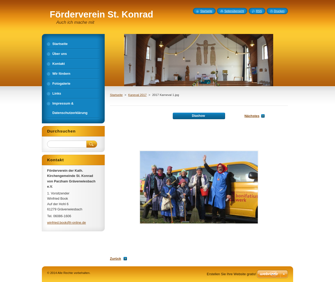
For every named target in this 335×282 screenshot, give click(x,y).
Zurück (115, 259)
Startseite (116, 94)
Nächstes (251, 116)
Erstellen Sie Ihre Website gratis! (231, 274)
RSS (259, 11)
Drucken (279, 11)
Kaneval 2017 (137, 94)
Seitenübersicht (234, 11)
